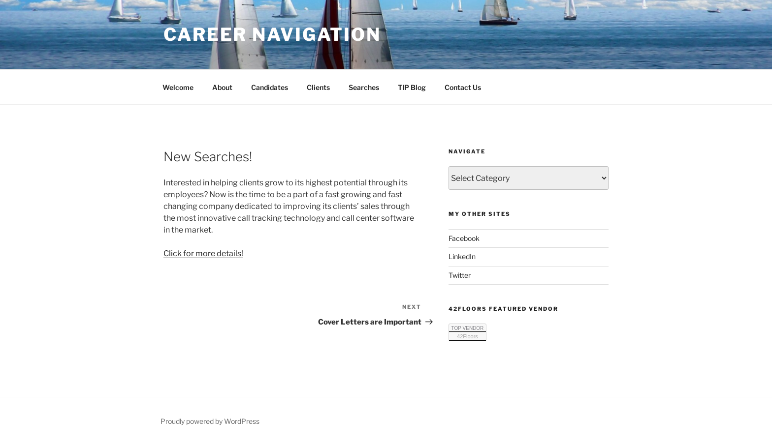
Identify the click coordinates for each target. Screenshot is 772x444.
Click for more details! (203, 253)
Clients (318, 87)
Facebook (464, 238)
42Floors (467, 336)
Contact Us (463, 87)
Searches (364, 87)
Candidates (269, 87)
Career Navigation (272, 34)
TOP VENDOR (467, 328)
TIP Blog (412, 87)
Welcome (177, 87)
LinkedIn (462, 256)
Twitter (460, 275)
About (222, 87)
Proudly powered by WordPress (210, 421)
